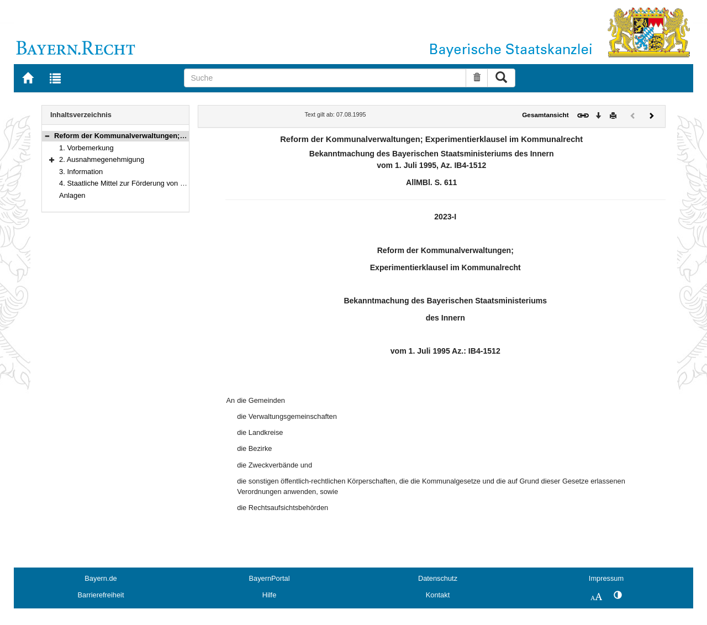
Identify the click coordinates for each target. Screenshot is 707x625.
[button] (47, 136)
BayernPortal (269, 578)
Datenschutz (437, 578)
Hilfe (269, 595)
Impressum (606, 578)
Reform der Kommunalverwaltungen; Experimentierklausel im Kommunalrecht (187, 136)
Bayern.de (101, 578)
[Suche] (325, 78)
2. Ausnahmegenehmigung (101, 159)
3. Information (81, 171)
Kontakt (438, 595)
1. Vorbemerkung (86, 148)
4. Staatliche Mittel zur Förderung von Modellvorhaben (145, 183)
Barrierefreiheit (101, 595)
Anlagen (72, 195)
